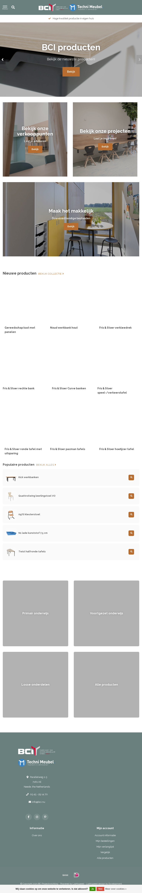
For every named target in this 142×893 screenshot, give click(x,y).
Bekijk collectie (51, 274)
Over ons (37, 835)
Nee (100, 889)
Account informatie (105, 835)
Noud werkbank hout (64, 327)
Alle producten (105, 858)
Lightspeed (78, 883)
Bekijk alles (46, 465)
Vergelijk (105, 852)
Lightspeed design (95, 883)
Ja (92, 889)
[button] (3, 59)
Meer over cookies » (115, 889)
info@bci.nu (38, 802)
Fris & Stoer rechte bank (18, 388)
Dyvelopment (115, 883)
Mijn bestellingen (105, 841)
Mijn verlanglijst (105, 846)
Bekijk (71, 71)
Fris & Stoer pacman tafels (67, 449)
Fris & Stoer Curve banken (69, 388)
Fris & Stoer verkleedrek (115, 327)
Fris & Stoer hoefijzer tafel (116, 449)
